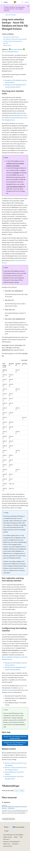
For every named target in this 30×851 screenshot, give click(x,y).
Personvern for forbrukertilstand (11, 841)
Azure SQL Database (11, 14)
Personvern (6, 839)
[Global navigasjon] (1, 2)
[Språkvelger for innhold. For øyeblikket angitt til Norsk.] (6, 827)
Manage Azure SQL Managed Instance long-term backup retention (15, 743)
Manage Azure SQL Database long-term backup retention (15, 737)
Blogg (15, 837)
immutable (16, 172)
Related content (7, 45)
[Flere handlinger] (26, 14)
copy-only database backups (14, 186)
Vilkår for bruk (6, 844)
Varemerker (15, 844)
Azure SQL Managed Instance (10, 51)
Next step (5, 43)
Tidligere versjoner (7, 837)
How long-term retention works (11, 37)
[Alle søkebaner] (3, 14)
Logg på (27, 2)
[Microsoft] (15, 2)
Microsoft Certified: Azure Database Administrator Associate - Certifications (14, 807)
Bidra (21, 837)
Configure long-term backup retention (12, 41)
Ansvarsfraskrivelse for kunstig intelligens (13, 834)
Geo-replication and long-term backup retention (15, 39)
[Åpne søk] (22, 2)
